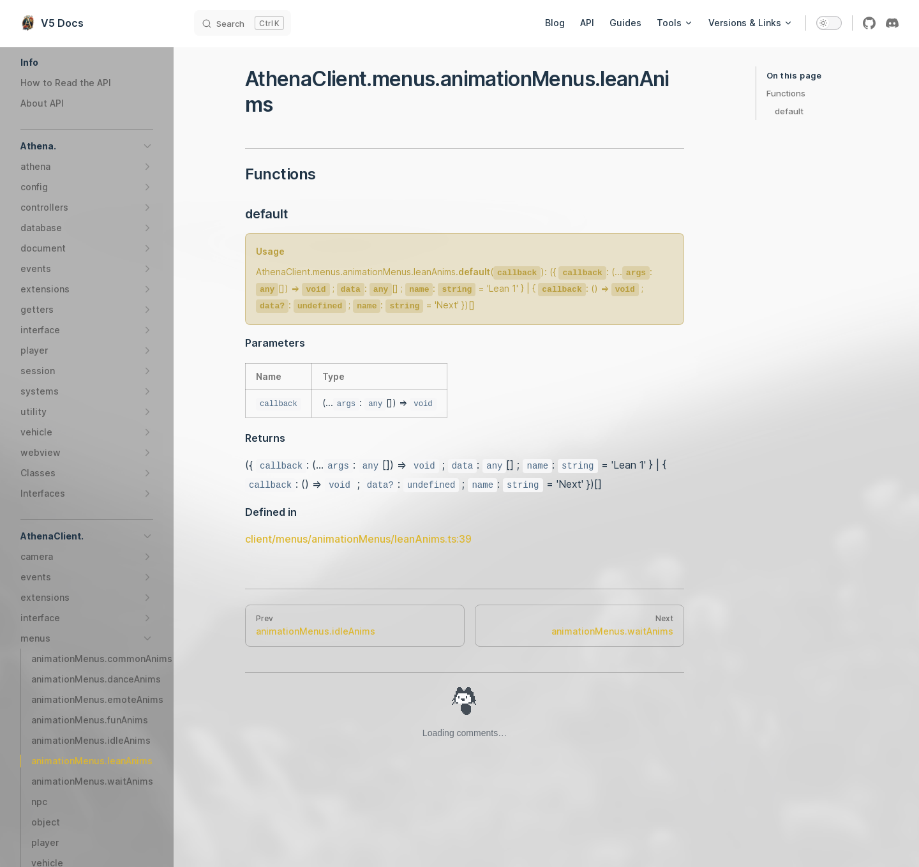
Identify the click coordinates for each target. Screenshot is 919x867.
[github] (869, 22)
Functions (785, 93)
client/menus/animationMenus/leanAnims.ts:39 (358, 538)
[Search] (242, 23)
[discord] (892, 22)
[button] (86, 62)
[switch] (829, 23)
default (789, 111)
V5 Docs (52, 23)
